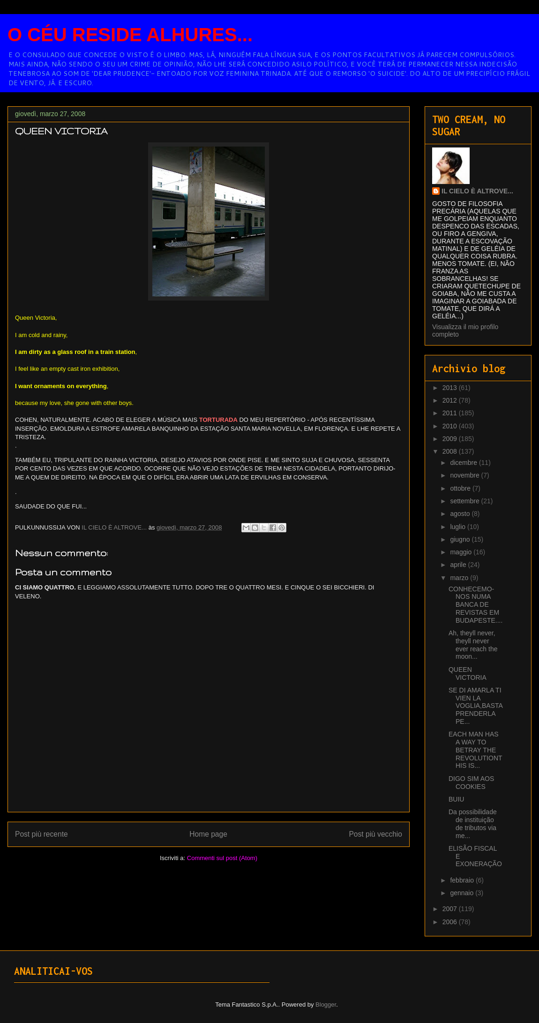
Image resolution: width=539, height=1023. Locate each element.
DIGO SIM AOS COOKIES (471, 782)
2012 (450, 400)
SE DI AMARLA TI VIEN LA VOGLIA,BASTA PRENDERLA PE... (475, 705)
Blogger (325, 1004)
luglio (458, 526)
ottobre (461, 488)
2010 (450, 426)
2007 (450, 909)
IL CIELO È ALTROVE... (477, 191)
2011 (450, 413)
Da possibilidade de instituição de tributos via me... (473, 823)
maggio (461, 552)
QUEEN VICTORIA (468, 673)
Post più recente (41, 834)
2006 (450, 922)
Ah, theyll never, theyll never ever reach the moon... (473, 644)
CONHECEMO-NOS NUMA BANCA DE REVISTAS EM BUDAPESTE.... (475, 604)
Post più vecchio (375, 834)
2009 (450, 438)
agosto (461, 513)
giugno (461, 539)
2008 (450, 451)
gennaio (462, 893)
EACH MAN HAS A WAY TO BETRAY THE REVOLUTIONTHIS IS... (475, 749)
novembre (465, 475)
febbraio (462, 880)
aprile (459, 564)
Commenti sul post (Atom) (222, 857)
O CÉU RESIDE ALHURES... (130, 34)
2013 (450, 387)
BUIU (456, 799)
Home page (208, 834)
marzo (460, 577)
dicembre (464, 462)
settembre (465, 501)
